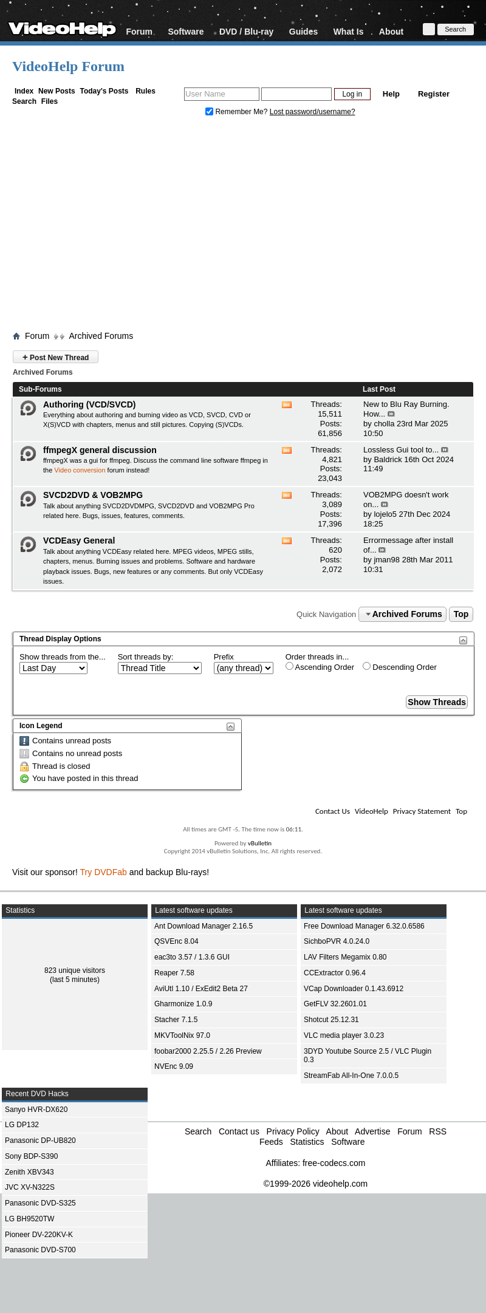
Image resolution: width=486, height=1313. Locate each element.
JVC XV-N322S (30, 1187)
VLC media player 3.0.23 (344, 1035)
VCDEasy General (79, 540)
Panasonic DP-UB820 (40, 1140)
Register (434, 93)
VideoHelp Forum (68, 66)
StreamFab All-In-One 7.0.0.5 (351, 1075)
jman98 (387, 559)
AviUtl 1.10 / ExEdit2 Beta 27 (201, 988)
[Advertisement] (243, 227)
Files (49, 101)
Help (391, 93)
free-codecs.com (334, 1163)
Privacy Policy (293, 1131)
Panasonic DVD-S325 (40, 1203)
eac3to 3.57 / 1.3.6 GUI (192, 957)
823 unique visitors (74, 970)
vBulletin (260, 843)
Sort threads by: (146, 656)
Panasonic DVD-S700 (40, 1250)
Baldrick (388, 459)
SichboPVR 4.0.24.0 (336, 941)
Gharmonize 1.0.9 (183, 1004)
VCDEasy (248, 571)
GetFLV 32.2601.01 (335, 1004)
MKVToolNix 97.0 (182, 1035)
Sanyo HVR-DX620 (36, 1109)
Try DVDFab (103, 872)
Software (186, 31)
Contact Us (332, 811)
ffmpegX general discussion (100, 450)
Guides (303, 31)
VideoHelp (371, 811)
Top (461, 614)
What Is (349, 31)
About (391, 31)
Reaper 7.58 (174, 973)
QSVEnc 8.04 (176, 941)
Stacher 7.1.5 (175, 1019)
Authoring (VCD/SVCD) (89, 404)
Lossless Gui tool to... (401, 449)
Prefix (224, 656)
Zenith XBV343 (29, 1172)
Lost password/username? (312, 111)
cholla (384, 423)
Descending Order (400, 667)
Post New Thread (55, 357)
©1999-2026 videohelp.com (316, 1184)
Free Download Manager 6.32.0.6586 (364, 926)
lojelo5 (385, 514)
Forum (139, 31)
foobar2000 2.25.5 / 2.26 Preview (208, 1051)
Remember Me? (237, 111)
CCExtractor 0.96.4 (335, 973)
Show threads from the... (62, 656)
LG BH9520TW (29, 1219)
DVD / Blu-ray (246, 31)
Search (24, 101)
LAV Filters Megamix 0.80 (345, 957)
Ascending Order (320, 667)
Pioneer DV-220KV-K (39, 1234)
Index (24, 91)
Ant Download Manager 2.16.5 (203, 926)
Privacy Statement (422, 811)
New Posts (56, 91)
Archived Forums (101, 336)
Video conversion (79, 470)
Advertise (372, 1131)
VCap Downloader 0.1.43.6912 (353, 988)
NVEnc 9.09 (173, 1066)
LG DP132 (22, 1124)
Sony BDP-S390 (31, 1156)
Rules (145, 91)
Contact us (239, 1131)
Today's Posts (104, 91)
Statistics (307, 1142)
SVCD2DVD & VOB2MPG (93, 495)
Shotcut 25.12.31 (331, 1019)
